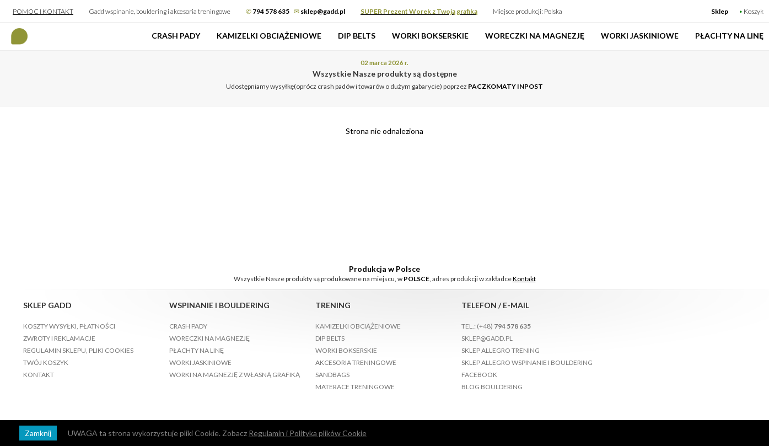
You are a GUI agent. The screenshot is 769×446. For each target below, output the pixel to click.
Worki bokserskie (430, 35)
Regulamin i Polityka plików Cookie (308, 433)
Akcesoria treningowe (355, 362)
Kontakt (524, 279)
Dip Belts (356, 35)
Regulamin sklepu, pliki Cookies (78, 350)
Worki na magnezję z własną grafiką (234, 374)
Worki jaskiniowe (640, 35)
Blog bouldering (492, 387)
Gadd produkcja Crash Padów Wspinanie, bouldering (19, 36)
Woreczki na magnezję (534, 35)
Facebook (479, 374)
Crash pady (176, 35)
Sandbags (332, 374)
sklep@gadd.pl (487, 338)
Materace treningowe (355, 387)
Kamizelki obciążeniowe (269, 35)
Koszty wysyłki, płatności (69, 326)
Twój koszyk (45, 362)
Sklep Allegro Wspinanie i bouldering (527, 362)
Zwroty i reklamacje (59, 338)
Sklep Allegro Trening (500, 350)
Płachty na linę (729, 35)
